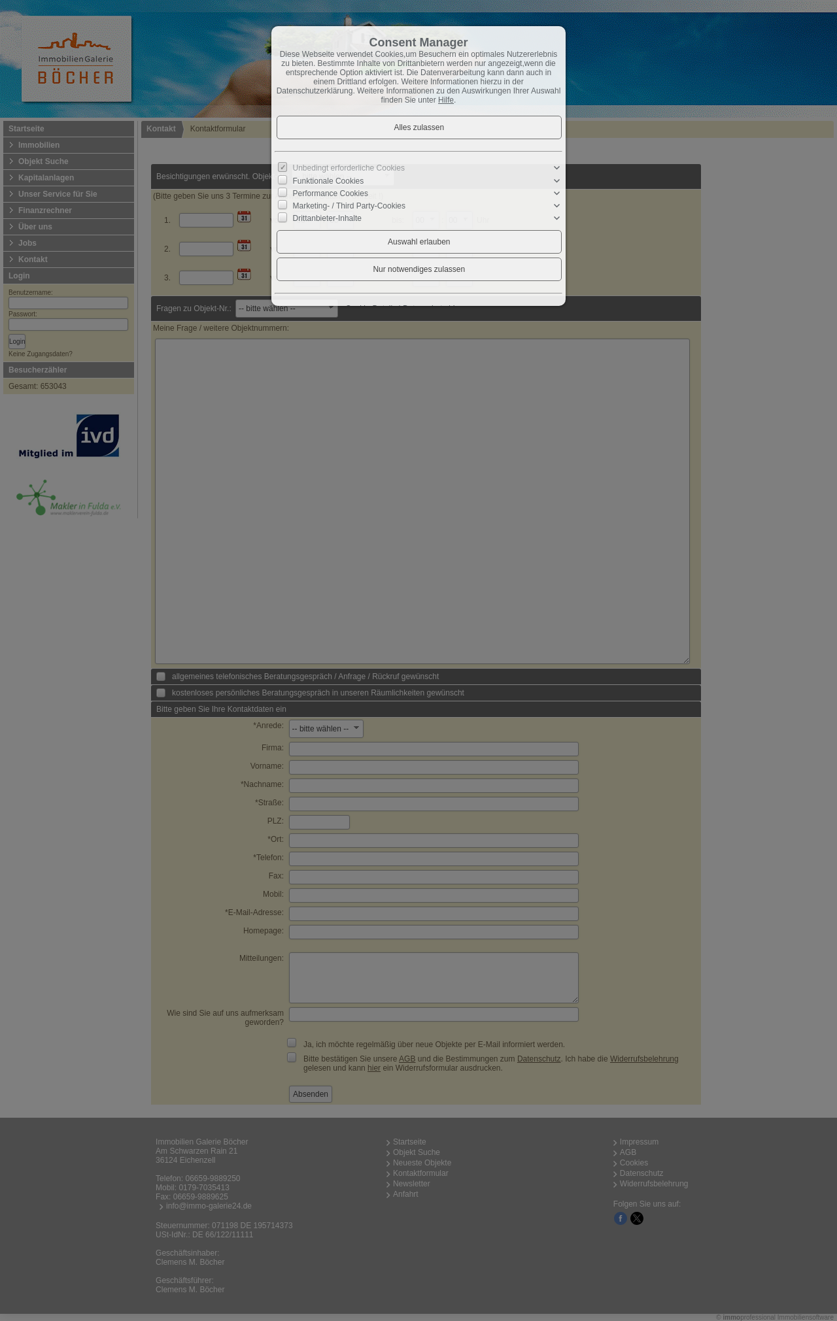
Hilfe (446, 100)
